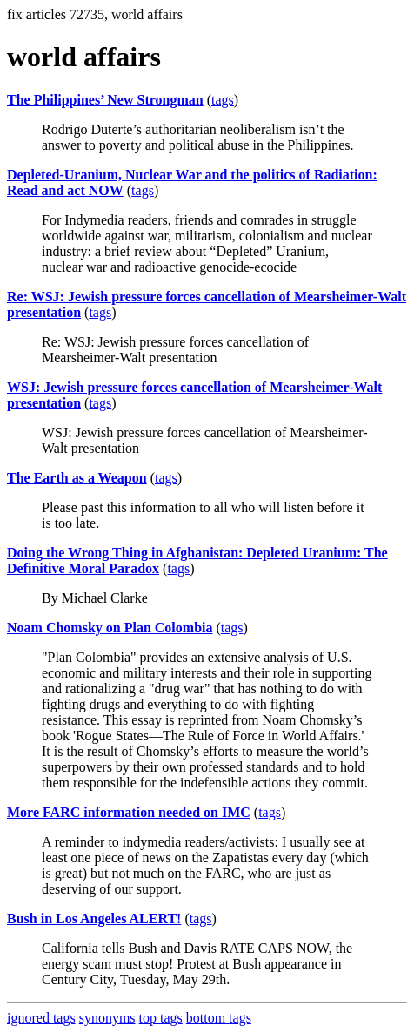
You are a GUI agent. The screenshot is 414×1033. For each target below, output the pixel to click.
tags (222, 99)
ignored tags (41, 1017)
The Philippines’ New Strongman (105, 99)
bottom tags (218, 1017)
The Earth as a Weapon (77, 477)
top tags (161, 1017)
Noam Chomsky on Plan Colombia (109, 627)
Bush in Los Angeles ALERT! (94, 918)
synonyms (107, 1017)
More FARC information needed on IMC (128, 812)
